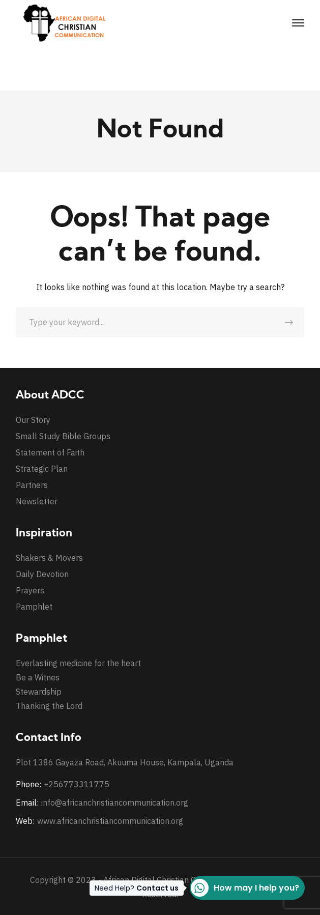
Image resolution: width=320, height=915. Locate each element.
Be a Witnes (38, 677)
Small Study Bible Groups (63, 436)
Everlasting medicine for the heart (78, 663)
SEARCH (289, 322)
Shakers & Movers (49, 558)
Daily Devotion (42, 574)
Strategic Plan (42, 469)
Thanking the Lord (49, 706)
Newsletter (36, 501)
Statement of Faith (50, 452)
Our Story (33, 420)
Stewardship (39, 692)
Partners (32, 485)
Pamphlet (34, 607)
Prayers (30, 590)
